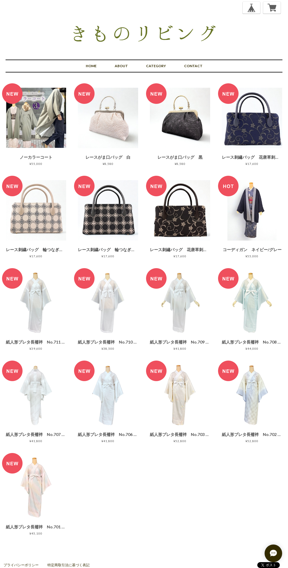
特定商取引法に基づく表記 (68, 565)
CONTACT (193, 66)
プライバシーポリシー (21, 565)
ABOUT (121, 66)
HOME (91, 66)
